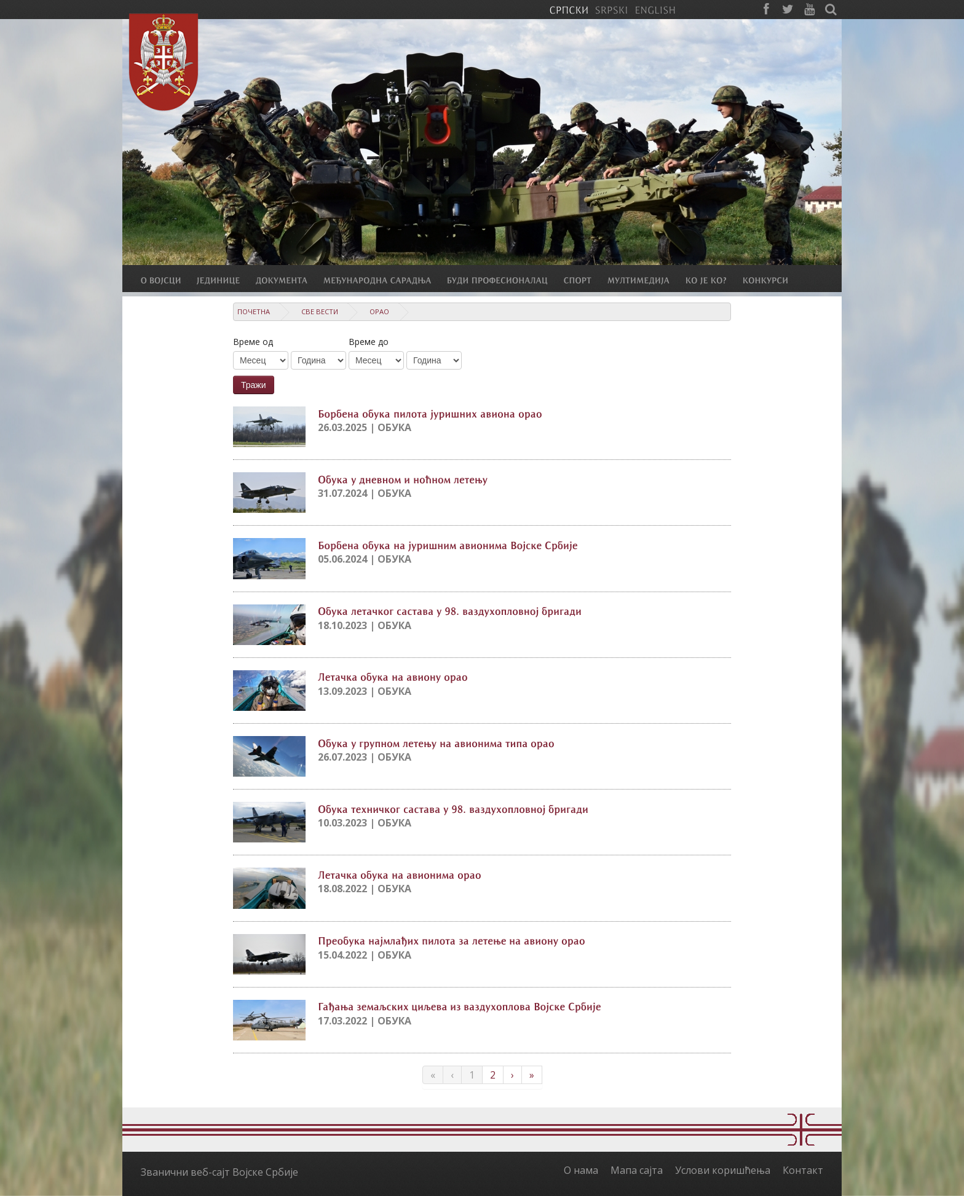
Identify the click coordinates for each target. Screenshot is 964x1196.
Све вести (319, 311)
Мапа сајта (636, 1170)
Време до (369, 341)
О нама (581, 1170)
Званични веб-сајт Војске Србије (219, 1172)
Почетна (253, 311)
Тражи (253, 385)
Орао (379, 311)
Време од (253, 341)
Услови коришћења (722, 1170)
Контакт (803, 1170)
